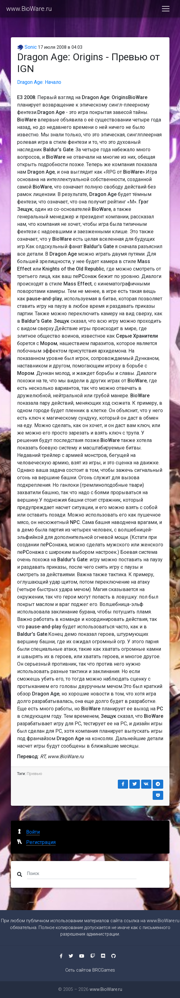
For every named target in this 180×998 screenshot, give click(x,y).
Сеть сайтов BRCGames (90, 970)
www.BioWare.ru (29, 8)
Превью (34, 773)
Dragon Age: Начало (39, 82)
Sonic (27, 47)
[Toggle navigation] (165, 9)
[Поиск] (82, 873)
